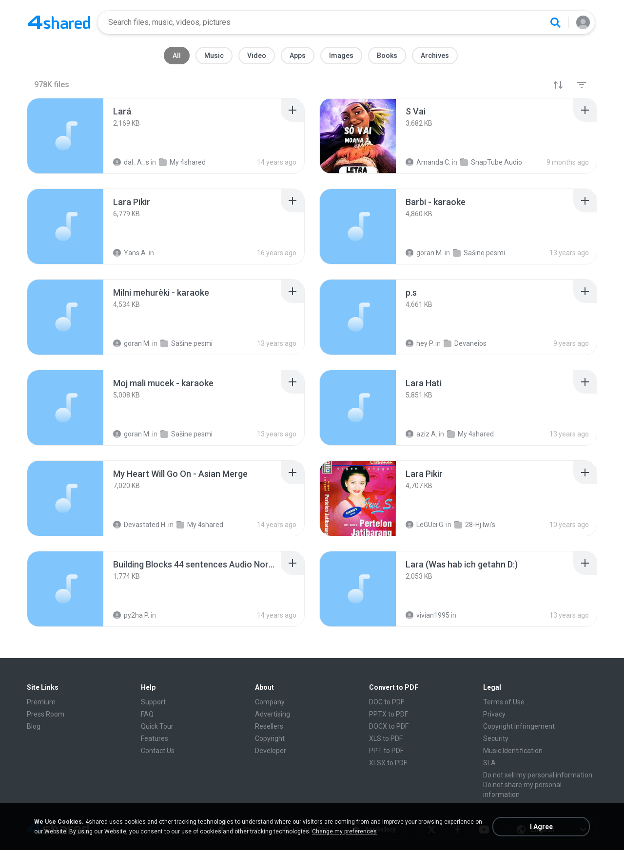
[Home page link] (59, 22)
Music (214, 55)
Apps (298, 55)
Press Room (45, 714)
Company (270, 702)
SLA (489, 763)
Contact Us (158, 751)
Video (256, 55)
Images (341, 55)
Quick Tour (157, 726)
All (177, 55)
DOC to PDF (386, 702)
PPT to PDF (386, 751)
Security (495, 738)
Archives (435, 55)
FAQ (147, 714)
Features (154, 738)
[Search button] (555, 22)
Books (387, 55)
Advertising (272, 714)
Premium (41, 702)
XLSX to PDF (388, 763)
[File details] (65, 135)
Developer (270, 751)
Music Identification (513, 751)
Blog (33, 726)
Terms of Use (504, 702)
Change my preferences (344, 831)
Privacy (494, 714)
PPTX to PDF (388, 714)
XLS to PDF (386, 738)
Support (153, 702)
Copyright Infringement (519, 726)
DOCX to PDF (389, 726)
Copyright (270, 738)
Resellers (269, 726)
